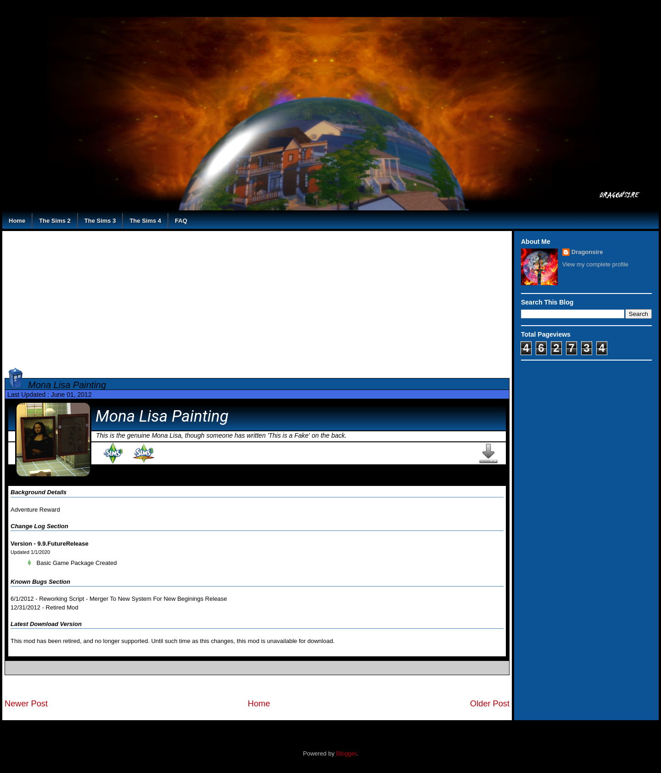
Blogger (346, 753)
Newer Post (26, 703)
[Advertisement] (257, 297)
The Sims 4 (145, 220)
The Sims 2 (55, 220)
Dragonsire (587, 251)
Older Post (490, 703)
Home (17, 220)
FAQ (181, 220)
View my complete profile (595, 264)
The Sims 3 (100, 220)
